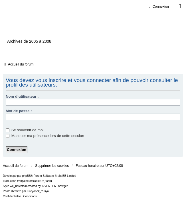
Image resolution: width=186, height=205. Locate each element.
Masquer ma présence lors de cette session (45, 136)
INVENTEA (49, 186)
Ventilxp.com (38, 31)
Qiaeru (47, 181)
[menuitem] (12, 196)
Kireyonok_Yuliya (38, 191)
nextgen (63, 186)
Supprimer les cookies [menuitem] (52, 166)
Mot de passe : (19, 111)
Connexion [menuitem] (158, 7)
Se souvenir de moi (25, 130)
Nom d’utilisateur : (22, 96)
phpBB (26, 175)
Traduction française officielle (21, 181)
